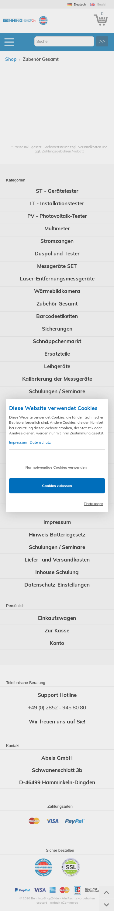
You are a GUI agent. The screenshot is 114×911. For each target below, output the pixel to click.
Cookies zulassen (57, 486)
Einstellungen (93, 504)
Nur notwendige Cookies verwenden (56, 467)
